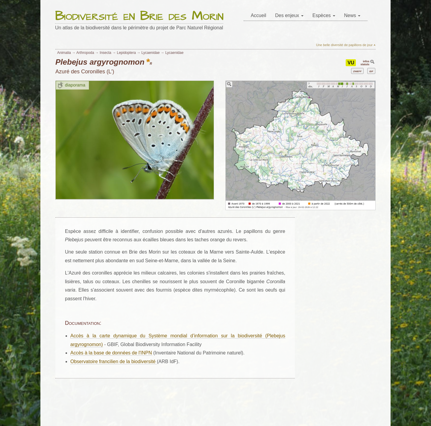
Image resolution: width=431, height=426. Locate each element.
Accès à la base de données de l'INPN (111, 352)
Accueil (258, 15)
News (352, 15)
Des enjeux (289, 15)
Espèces (323, 15)
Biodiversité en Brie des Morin (139, 17)
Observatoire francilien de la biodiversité (113, 361)
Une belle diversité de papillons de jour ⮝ (346, 45)
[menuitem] (258, 16)
